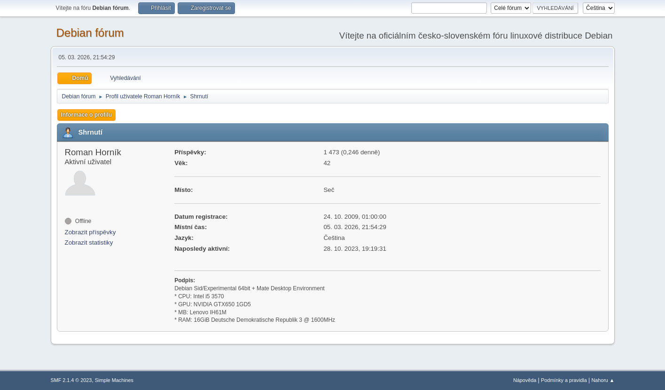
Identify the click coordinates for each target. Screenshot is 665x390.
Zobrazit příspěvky (90, 232)
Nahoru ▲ (602, 380)
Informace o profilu (86, 114)
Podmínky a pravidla (564, 380)
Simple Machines (114, 380)
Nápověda (524, 380)
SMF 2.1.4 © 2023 (71, 380)
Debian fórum (90, 32)
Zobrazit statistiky (89, 242)
